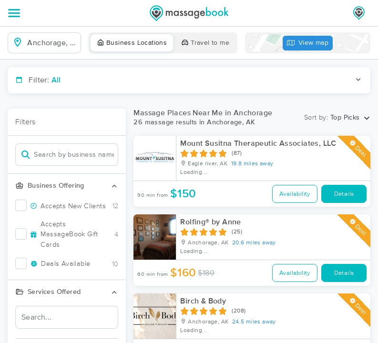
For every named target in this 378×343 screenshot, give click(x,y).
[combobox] (52, 43)
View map (308, 43)
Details (344, 194)
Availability (294, 194)
